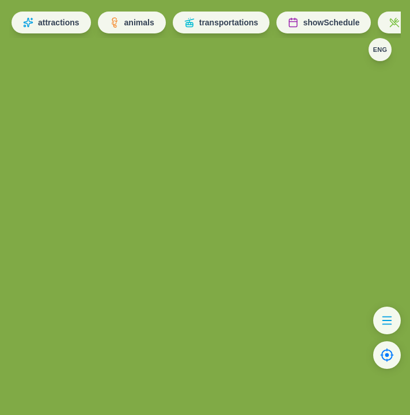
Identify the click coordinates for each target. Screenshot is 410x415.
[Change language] (380, 49)
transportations (221, 22)
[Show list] (387, 320)
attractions (51, 22)
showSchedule (323, 22)
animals (131, 22)
